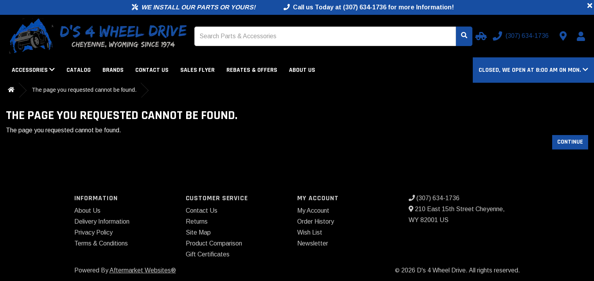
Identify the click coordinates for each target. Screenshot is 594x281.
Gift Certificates (208, 254)
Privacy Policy (93, 232)
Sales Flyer (197, 70)
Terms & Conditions (101, 243)
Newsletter (312, 243)
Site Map (198, 232)
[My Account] (580, 36)
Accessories (33, 70)
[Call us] (521, 36)
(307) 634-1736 (434, 198)
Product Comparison (214, 243)
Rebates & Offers (251, 70)
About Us (302, 70)
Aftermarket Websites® (142, 270)
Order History (315, 221)
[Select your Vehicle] (480, 36)
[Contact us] (563, 36)
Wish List (309, 232)
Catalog (78, 70)
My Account (313, 210)
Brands (113, 70)
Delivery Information (101, 221)
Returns (197, 221)
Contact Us (152, 70)
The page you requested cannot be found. (84, 90)
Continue (570, 142)
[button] (533, 70)
